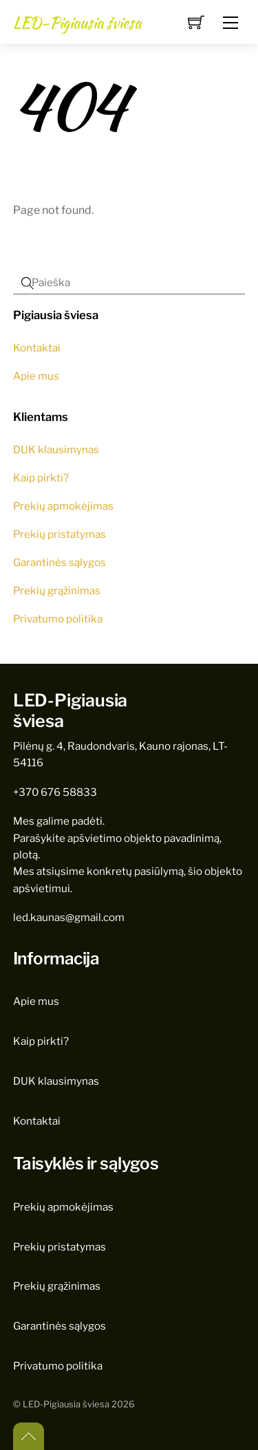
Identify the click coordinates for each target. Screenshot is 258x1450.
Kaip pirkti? (41, 477)
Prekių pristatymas (59, 534)
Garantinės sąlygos (59, 562)
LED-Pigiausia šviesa (66, 1404)
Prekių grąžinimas (56, 590)
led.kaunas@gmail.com (69, 917)
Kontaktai (37, 347)
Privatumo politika (58, 618)
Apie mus (36, 375)
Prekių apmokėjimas (63, 505)
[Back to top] (28, 1436)
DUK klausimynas (56, 449)
